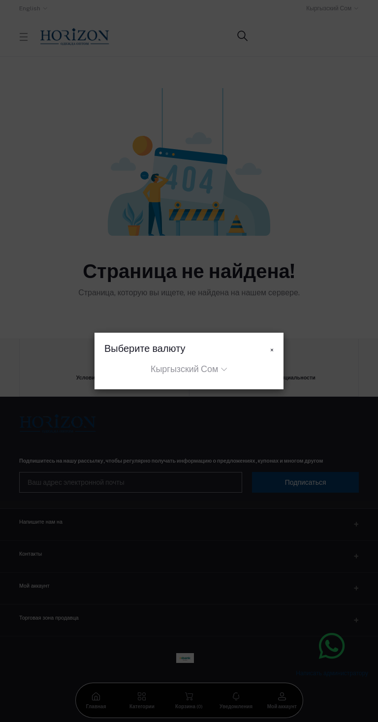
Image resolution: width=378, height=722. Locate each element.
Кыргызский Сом (184, 369)
